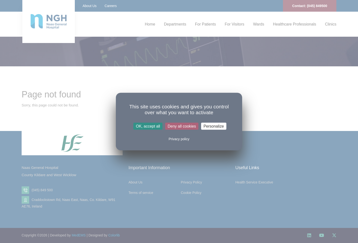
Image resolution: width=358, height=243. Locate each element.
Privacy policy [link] (179, 139)
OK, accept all (148, 126)
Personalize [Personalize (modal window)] (214, 126)
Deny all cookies (182, 126)
